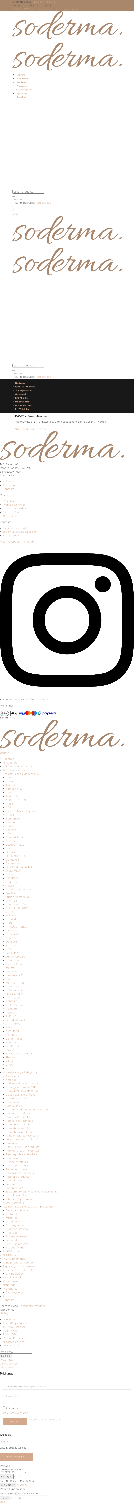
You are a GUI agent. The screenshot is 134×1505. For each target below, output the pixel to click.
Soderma (14, 699)
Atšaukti (19, 1477)
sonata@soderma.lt (15, 528)
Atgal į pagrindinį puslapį (30, 429)
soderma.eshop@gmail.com (20, 531)
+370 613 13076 (20, 9)
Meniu (16, 214)
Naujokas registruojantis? (44, 1419)
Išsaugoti (6, 1477)
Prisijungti (18, 199)
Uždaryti (5, 753)
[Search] (13, 196)
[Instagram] (50, 1)
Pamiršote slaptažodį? (16, 1413)
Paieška (6, 1355)
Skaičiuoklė (8, 1485)
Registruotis (43, 202)
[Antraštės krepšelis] (67, 210)
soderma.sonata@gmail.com (47, 9)
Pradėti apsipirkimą (16, 1457)
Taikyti (5, 1499)
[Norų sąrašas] (13, 206)
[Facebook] (38, 1)
